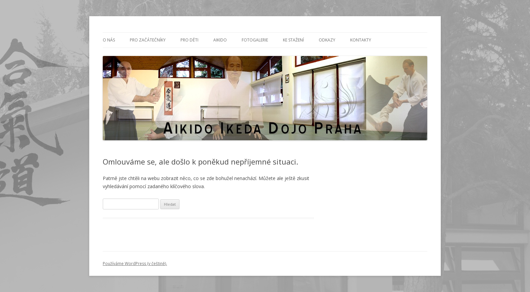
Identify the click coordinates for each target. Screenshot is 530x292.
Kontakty (360, 40)
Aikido (220, 40)
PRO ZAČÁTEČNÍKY (148, 40)
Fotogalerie (255, 40)
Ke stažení (293, 40)
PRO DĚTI (189, 40)
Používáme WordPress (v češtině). (135, 263)
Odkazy (327, 40)
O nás (109, 40)
